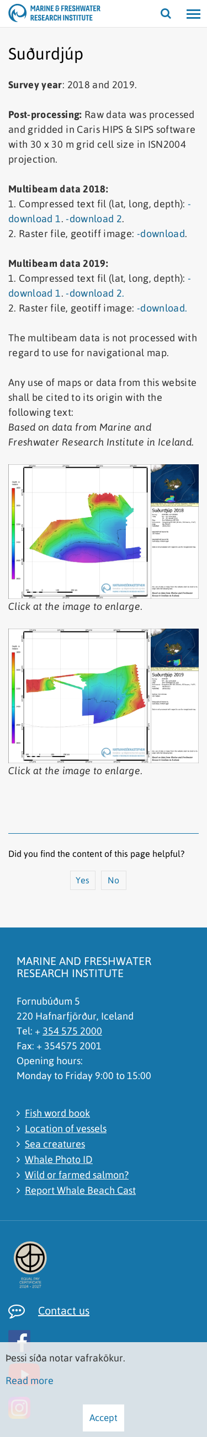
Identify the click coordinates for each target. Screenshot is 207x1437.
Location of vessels (66, 1128)
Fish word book (57, 1113)
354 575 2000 (72, 1031)
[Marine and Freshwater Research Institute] (22, 14)
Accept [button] (103, 1417)
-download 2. (95, 293)
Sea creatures (55, 1144)
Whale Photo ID (59, 1159)
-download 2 (94, 218)
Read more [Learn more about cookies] (30, 1380)
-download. (162, 308)
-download (161, 233)
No (113, 880)
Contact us (63, 1310)
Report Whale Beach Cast (80, 1190)
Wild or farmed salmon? (77, 1175)
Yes (82, 880)
